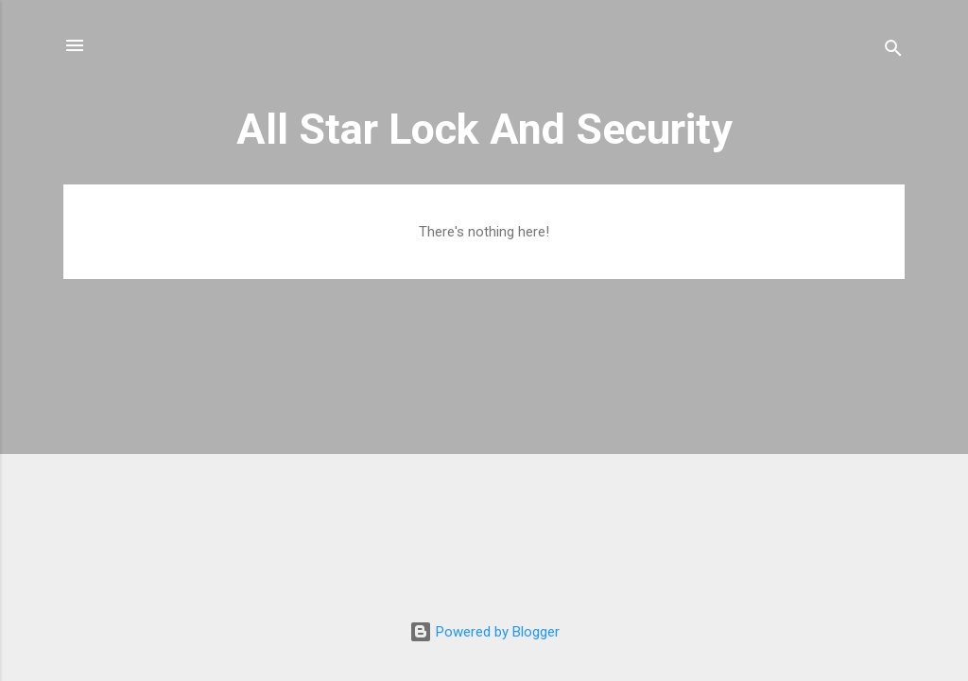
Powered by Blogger (484, 631)
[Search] (893, 51)
